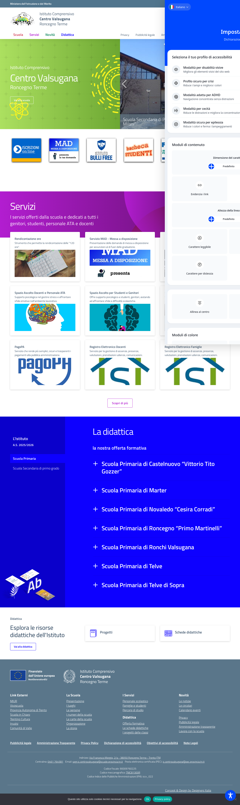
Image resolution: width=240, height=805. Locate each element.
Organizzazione (75, 723)
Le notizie (185, 701)
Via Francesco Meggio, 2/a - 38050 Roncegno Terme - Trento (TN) (125, 758)
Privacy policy (162, 799)
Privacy (125, 35)
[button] (165, 44)
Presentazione (75, 701)
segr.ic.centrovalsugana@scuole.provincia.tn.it (98, 762)
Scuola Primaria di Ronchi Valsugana (148, 546)
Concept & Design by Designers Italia (188, 790)
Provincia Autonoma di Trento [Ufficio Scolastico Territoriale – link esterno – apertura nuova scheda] (28, 710)
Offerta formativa (133, 723)
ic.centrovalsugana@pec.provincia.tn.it (184, 762)
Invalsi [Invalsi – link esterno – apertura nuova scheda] (14, 723)
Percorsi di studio (133, 710)
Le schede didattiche (135, 728)
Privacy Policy (89, 743)
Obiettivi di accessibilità (162, 743)
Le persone (73, 710)
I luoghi (70, 705)
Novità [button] (50, 34)
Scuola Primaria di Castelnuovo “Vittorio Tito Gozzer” (158, 467)
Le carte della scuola (79, 719)
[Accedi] (222, 4)
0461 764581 (55, 762)
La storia (71, 728)
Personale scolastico (135, 701)
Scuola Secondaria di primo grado (36, 468)
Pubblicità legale (145, 35)
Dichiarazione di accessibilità (122, 743)
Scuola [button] (18, 34)
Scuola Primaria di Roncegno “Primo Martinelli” (162, 528)
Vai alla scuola (22, 100)
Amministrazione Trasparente (56, 743)
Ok (147, 799)
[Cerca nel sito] (219, 19)
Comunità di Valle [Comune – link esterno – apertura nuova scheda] (21, 728)
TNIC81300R (133, 772)
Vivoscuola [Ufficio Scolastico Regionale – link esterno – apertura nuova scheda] (16, 705)
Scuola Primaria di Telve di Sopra (143, 584)
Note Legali (191, 743)
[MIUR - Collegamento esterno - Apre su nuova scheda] (30, 4)
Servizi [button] (34, 34)
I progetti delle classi (135, 732)
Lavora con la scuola (214, 35)
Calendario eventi (190, 710)
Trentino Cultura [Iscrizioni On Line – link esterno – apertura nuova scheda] (20, 719)
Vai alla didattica (23, 647)
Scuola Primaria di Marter (134, 490)
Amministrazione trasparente (178, 35)
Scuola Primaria (24, 458)
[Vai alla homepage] (22, 19)
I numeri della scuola (79, 714)
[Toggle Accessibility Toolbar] (230, 795)
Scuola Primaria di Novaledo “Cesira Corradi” (158, 509)
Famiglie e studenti (134, 705)
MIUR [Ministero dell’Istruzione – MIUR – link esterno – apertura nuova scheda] (13, 701)
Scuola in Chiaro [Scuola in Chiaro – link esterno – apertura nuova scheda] (20, 714)
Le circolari (185, 705)
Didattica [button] (67, 34)
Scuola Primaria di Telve (132, 565)
